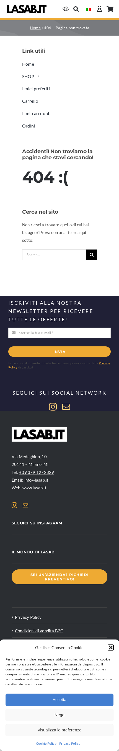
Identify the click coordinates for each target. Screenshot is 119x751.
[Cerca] (76, 9)
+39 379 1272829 (36, 472)
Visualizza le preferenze (60, 730)
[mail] (66, 407)
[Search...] (54, 255)
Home (35, 27)
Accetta (59, 699)
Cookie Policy (46, 743)
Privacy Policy (69, 743)
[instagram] (53, 407)
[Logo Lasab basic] (27, 5)
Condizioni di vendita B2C (39, 630)
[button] (110, 647)
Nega (59, 714)
